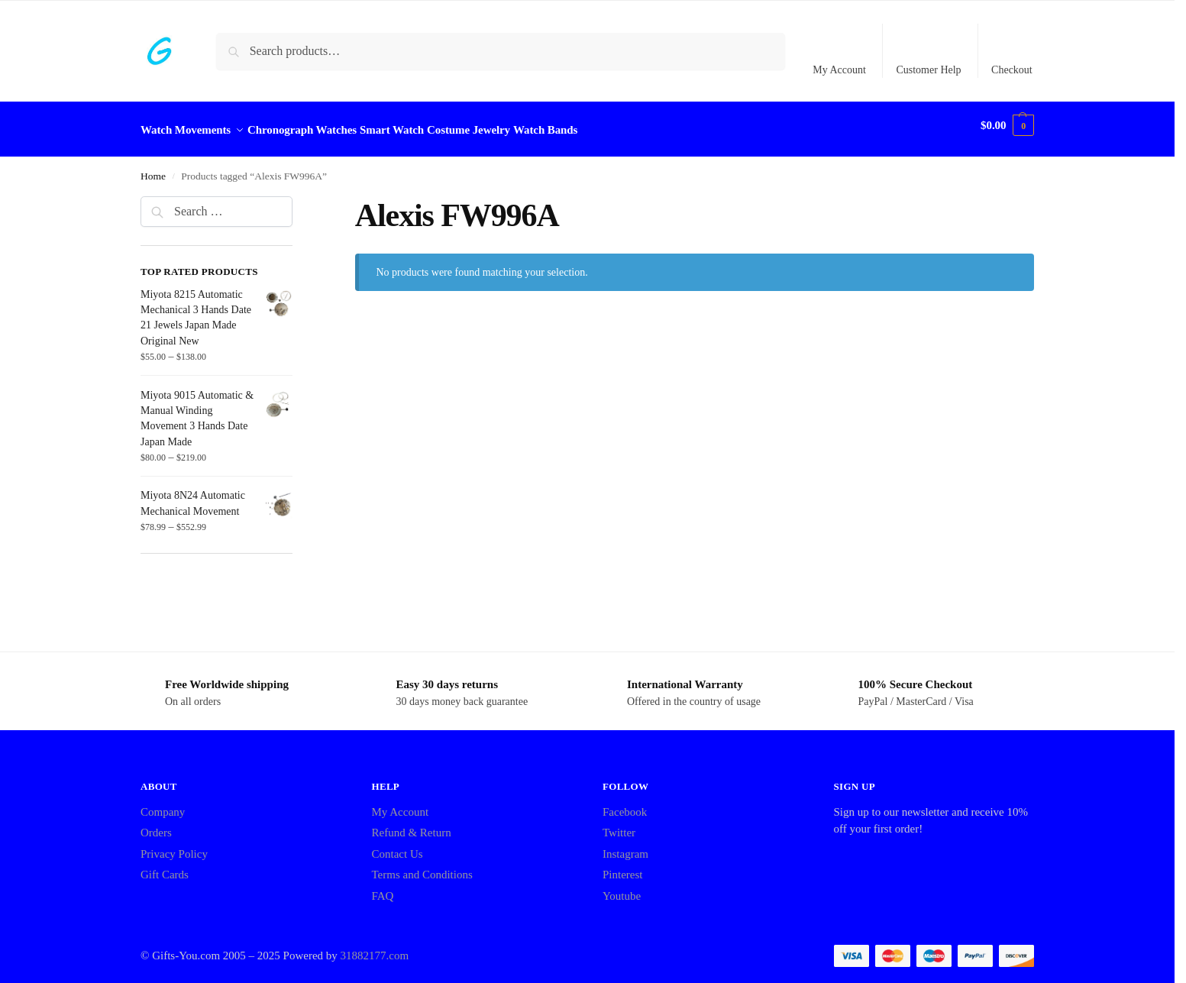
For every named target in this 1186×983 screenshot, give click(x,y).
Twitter (619, 824)
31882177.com (375, 947)
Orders (156, 824)
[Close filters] (297, 197)
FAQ (383, 887)
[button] (1007, 125)
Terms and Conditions (422, 866)
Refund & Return (411, 824)
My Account (839, 70)
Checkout (1011, 70)
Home (153, 167)
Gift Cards (165, 866)
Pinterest (623, 866)
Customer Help (928, 70)
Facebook (625, 803)
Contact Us (397, 845)
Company (163, 803)
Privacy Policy (174, 845)
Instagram (625, 845)
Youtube (622, 887)
